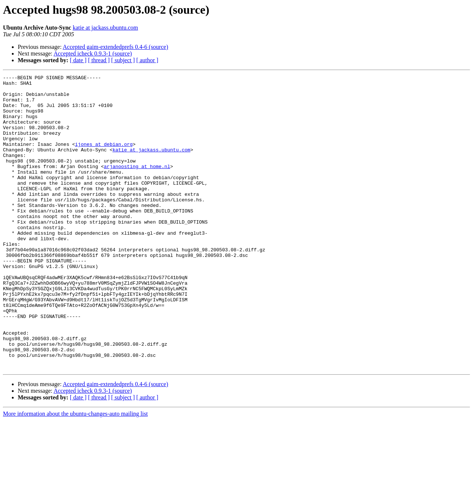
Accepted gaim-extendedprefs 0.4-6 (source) (115, 47)
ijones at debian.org (104, 158)
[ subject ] (123, 60)
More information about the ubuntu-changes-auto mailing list (75, 472)
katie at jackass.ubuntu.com (105, 27)
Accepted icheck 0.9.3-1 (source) (93, 53)
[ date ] (78, 60)
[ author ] (147, 60)
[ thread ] (99, 60)
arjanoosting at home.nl (137, 185)
